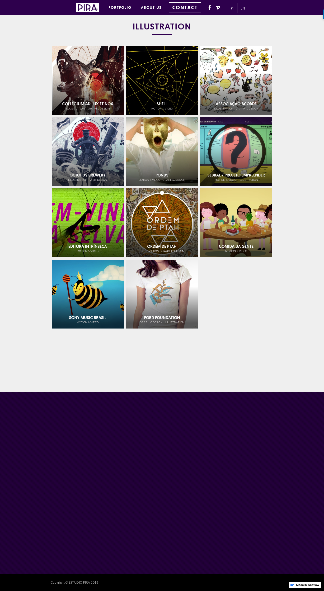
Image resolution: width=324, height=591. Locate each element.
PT (233, 8)
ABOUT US (151, 7)
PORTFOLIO (119, 7)
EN (242, 8)
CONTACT (185, 7)
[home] (90, 6)
